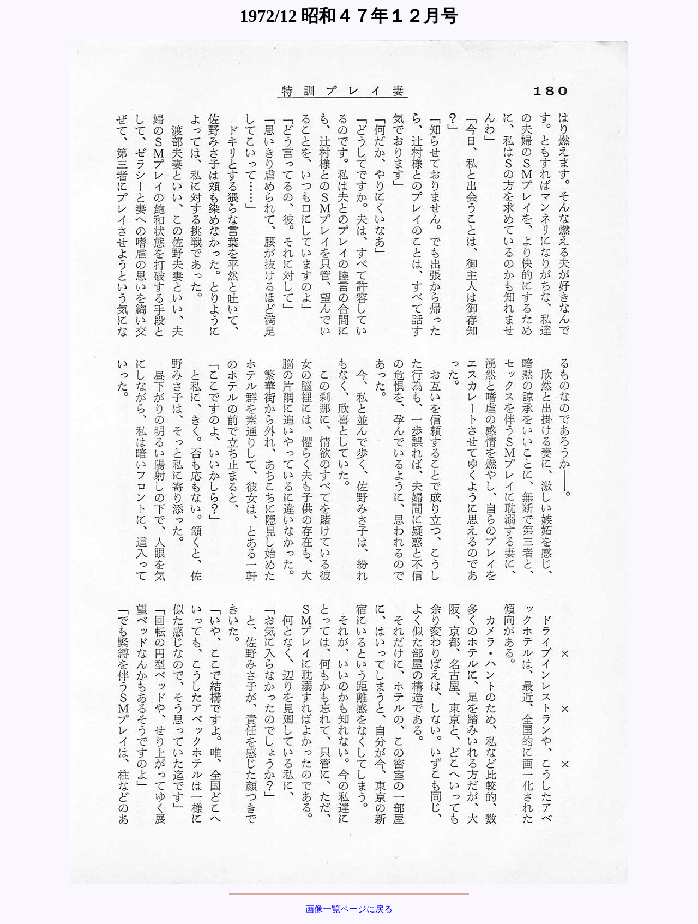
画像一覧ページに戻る (349, 909)
